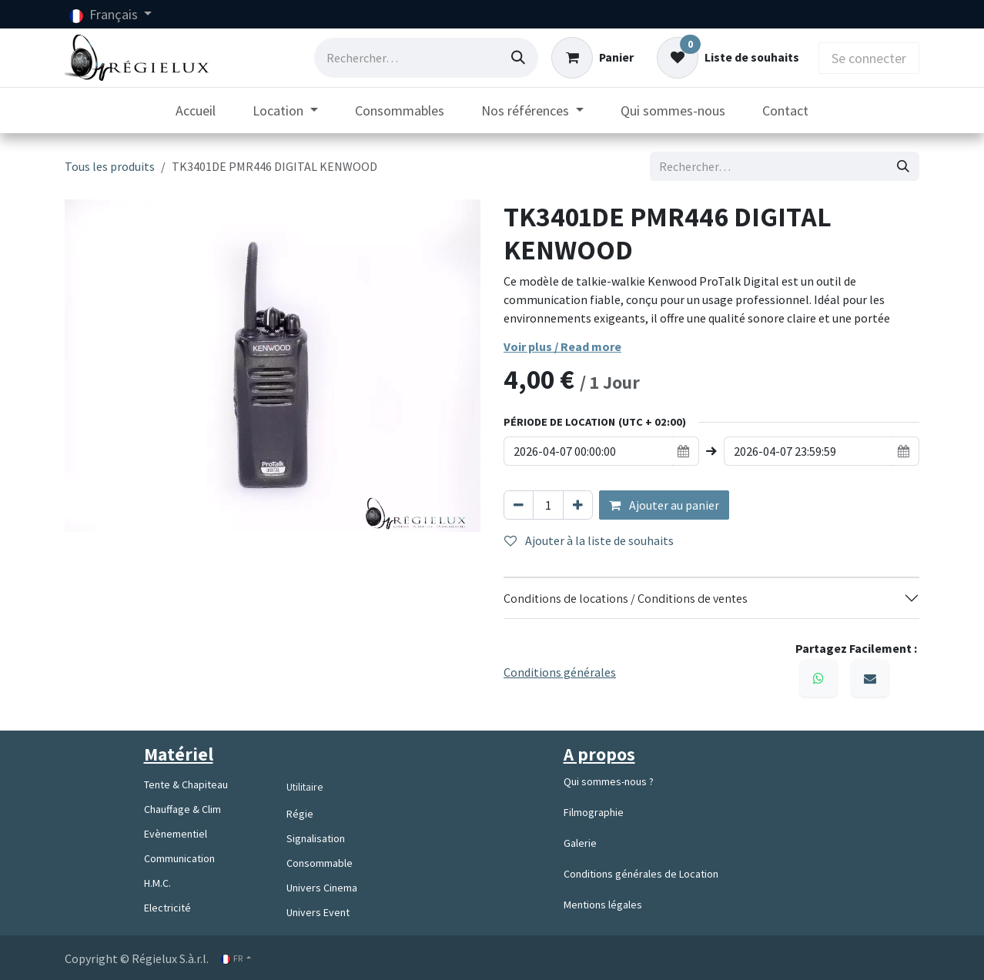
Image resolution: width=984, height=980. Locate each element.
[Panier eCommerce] (592, 58)
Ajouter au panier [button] (664, 505)
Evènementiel (175, 834)
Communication (179, 858)
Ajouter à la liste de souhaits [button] (589, 540)
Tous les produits (110, 166)
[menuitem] (195, 110)
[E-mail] (870, 678)
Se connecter (869, 58)
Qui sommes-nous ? (609, 781)
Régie (299, 814)
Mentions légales (603, 904)
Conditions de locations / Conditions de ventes (627, 598)
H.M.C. (157, 883)
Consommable (319, 863)
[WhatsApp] (818, 678)
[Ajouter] (578, 505)
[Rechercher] (518, 58)
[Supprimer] (519, 505)
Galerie (580, 843)
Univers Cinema (321, 888)
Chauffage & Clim (182, 809)
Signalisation (315, 838)
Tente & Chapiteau (186, 784)
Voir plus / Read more (562, 346)
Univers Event (318, 912)
